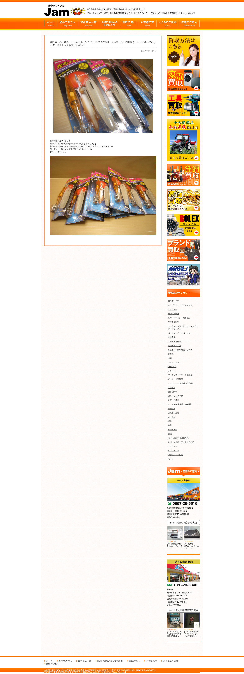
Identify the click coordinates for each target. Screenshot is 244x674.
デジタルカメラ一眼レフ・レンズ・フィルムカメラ (183, 327)
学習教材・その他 (175, 455)
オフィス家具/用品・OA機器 (180, 404)
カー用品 (171, 417)
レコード (171, 371)
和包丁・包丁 (173, 301)
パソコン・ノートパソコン (179, 333)
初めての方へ (65, 661)
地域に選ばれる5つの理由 (110, 661)
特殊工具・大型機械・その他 (180, 350)
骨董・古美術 (173, 400)
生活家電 (171, 337)
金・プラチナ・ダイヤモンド (180, 305)
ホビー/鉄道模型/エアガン (179, 438)
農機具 (171, 354)
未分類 (171, 459)
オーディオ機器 (174, 341)
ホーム (49, 661)
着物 (170, 434)
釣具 (170, 425)
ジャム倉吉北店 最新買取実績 (183, 610)
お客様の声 (151, 661)
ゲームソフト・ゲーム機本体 (180, 375)
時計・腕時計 (173, 314)
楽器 (170, 421)
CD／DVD (172, 367)
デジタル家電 (173, 322)
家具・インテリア (175, 396)
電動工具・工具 (174, 346)
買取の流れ (134, 661)
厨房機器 (171, 409)
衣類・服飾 (172, 429)
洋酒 (170, 358)
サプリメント (173, 450)
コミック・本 (173, 362)
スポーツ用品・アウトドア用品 (181, 442)
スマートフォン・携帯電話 (179, 318)
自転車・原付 (173, 413)
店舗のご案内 (52, 664)
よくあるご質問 (170, 661)
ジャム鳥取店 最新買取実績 (183, 522)
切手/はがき (173, 392)
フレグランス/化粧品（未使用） (181, 383)
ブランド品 (172, 309)
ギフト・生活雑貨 (175, 379)
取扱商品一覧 (84, 661)
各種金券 (171, 388)
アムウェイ (172, 446)
